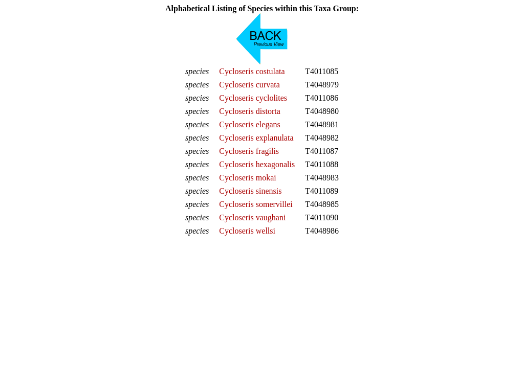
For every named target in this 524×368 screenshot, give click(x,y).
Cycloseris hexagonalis (257, 164)
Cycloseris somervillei (256, 204)
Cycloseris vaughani (252, 217)
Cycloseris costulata (252, 71)
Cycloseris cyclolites (253, 98)
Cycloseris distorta (249, 111)
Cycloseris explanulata (256, 137)
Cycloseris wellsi (247, 230)
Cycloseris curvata (249, 84)
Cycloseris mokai (247, 177)
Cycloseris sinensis (250, 191)
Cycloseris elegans (249, 124)
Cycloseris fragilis (249, 151)
